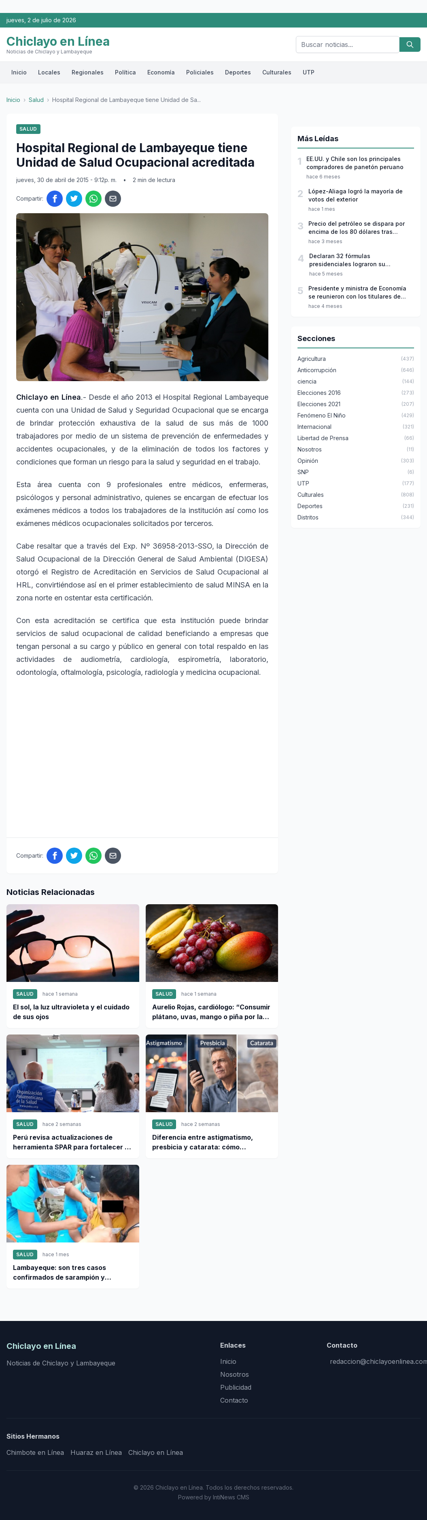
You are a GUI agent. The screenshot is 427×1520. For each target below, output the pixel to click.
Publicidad (235, 1387)
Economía (161, 72)
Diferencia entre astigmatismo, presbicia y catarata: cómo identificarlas (202, 1142)
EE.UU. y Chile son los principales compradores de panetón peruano (355, 162)
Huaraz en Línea (96, 1452)
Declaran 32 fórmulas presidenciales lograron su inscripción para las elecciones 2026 (353, 260)
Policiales (200, 72)
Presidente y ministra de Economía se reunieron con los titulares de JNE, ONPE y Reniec (357, 293)
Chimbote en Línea (35, 1452)
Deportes (238, 72)
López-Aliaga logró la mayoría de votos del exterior (355, 195)
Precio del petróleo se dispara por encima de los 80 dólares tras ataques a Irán (356, 228)
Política (125, 72)
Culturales (276, 72)
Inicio (19, 72)
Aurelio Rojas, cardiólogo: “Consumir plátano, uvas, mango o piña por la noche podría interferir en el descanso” (211, 1012)
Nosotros (234, 1374)
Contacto (234, 1400)
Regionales (88, 72)
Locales (49, 72)
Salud (36, 99)
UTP (308, 72)
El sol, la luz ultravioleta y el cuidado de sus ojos (71, 1012)
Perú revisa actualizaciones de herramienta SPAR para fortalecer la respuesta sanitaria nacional (71, 1142)
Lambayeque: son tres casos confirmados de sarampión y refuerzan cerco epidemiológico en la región (69, 1272)
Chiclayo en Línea (155, 1452)
